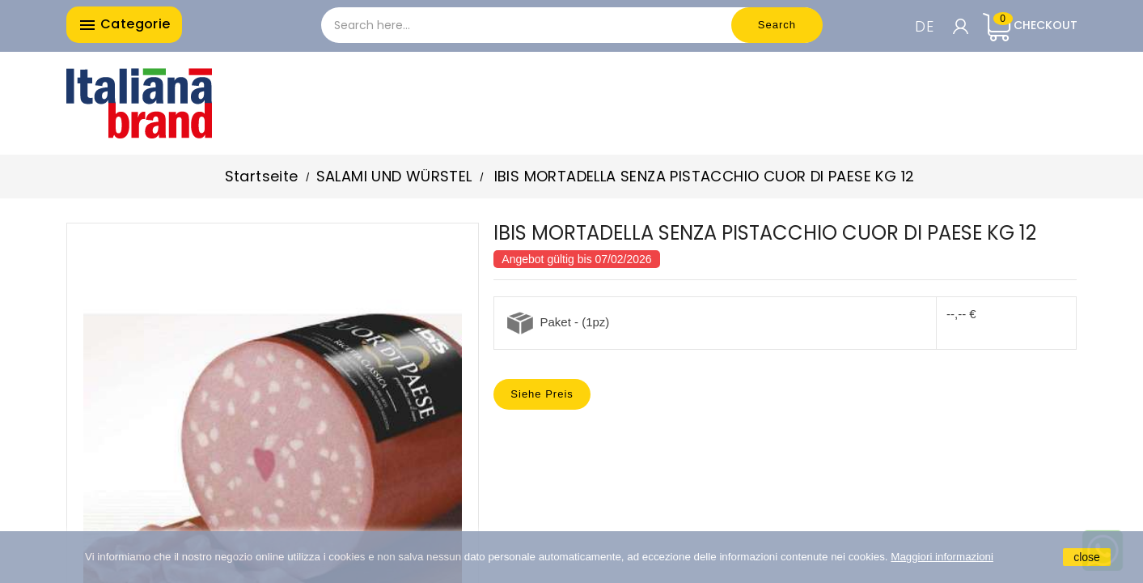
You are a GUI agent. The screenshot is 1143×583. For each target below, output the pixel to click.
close (1086, 557)
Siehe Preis (541, 394)
